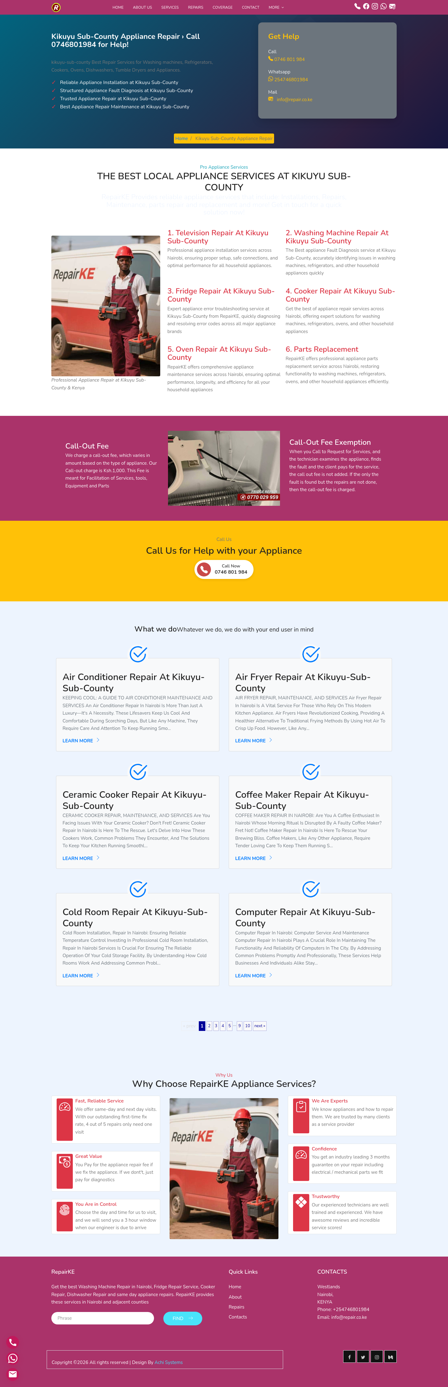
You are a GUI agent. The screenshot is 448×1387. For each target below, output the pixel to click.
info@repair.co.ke (290, 99)
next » (259, 1026)
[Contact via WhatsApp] (12, 1359)
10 (247, 1026)
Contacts (238, 1317)
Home (118, 7)
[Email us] (12, 1374)
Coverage (223, 7)
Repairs (195, 7)
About (235, 1297)
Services (170, 7)
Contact (250, 7)
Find (183, 1317)
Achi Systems (169, 1361)
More (274, 7)
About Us (142, 7)
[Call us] (12, 1343)
